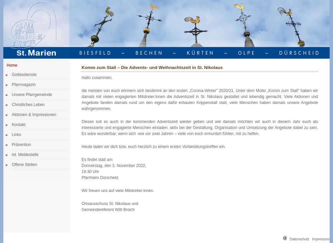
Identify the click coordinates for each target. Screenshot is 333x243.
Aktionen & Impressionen (34, 114)
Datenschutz (299, 239)
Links (16, 134)
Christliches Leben (28, 104)
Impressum (321, 239)
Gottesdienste (24, 74)
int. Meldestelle (25, 154)
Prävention (21, 144)
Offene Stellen (24, 164)
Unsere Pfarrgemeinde (32, 94)
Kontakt (19, 124)
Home (12, 65)
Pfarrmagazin (24, 84)
